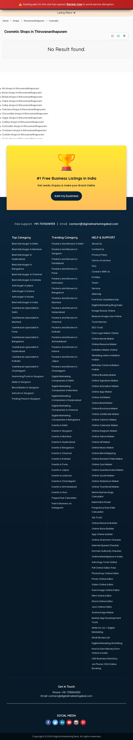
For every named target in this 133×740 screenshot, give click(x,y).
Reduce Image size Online (107, 316)
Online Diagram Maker (104, 431)
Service (96, 288)
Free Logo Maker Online (105, 333)
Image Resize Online (103, 310)
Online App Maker (102, 391)
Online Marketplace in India (107, 556)
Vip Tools (97, 517)
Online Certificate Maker (105, 414)
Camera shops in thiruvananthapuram (24, 109)
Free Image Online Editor (106, 590)
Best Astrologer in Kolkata (26, 280)
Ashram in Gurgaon (23, 393)
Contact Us (98, 249)
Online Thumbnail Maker (105, 486)
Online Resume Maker (104, 344)
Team (95, 282)
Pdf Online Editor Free (104, 567)
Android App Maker (103, 612)
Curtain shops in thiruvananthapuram (23, 134)
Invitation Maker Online (104, 349)
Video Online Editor (102, 584)
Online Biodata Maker (104, 375)
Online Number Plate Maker (107, 458)
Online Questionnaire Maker (108, 470)
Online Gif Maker (101, 442)
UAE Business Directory (104, 658)
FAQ (94, 266)
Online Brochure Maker (105, 408)
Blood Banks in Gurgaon (25, 387)
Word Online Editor (102, 601)
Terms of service (101, 260)
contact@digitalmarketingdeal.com (70, 696)
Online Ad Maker (101, 397)
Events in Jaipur (60, 470)
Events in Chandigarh (64, 481)
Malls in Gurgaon (21, 382)
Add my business (66, 196)
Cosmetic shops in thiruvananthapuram (24, 126)
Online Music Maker (103, 447)
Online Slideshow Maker (105, 481)
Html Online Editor (102, 595)
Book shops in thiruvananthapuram (22, 92)
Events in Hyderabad (63, 442)
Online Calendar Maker (105, 425)
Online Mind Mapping (104, 453)
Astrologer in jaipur (22, 285)
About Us (97, 243)
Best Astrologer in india (25, 302)
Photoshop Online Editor (105, 573)
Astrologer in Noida (23, 296)
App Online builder (102, 534)
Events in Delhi (60, 425)
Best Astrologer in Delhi (25, 243)
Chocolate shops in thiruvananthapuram (25, 113)
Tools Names (99, 322)
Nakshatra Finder (101, 502)
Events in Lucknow (62, 475)
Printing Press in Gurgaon (26, 398)
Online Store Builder (103, 528)
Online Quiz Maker (102, 464)
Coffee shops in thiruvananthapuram (23, 122)
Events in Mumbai (61, 436)
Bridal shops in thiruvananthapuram (22, 96)
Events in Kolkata (61, 458)
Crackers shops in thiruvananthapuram (24, 130)
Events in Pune (60, 464)
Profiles (96, 277)
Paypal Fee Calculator (64, 498)
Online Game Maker (103, 436)
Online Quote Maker (103, 475)
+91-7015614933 (71, 692)
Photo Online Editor (102, 579)
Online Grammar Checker (106, 539)
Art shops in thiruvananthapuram (20, 88)
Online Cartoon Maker (104, 419)
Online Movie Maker (103, 338)
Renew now (74, 4)
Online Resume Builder (104, 523)
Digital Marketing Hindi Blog (107, 643)
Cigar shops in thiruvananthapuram (22, 117)
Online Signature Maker (105, 380)
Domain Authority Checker (106, 551)
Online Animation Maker (105, 386)
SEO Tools (97, 327)
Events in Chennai (62, 453)
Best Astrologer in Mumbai (27, 249)
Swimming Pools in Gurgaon (28, 376)
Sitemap (96, 294)
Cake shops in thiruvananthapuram (22, 101)
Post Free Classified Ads (105, 299)
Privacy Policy (99, 255)
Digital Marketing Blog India (107, 305)
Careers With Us (101, 271)
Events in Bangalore (63, 447)
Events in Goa (59, 492)
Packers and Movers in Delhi (68, 243)
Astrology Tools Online (104, 562)
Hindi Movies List (101, 637)
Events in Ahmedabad (64, 486)
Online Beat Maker (102, 403)
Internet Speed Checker (105, 545)
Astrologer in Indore (23, 291)
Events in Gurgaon (62, 431)
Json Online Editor (102, 607)
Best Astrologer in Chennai (27, 274)
